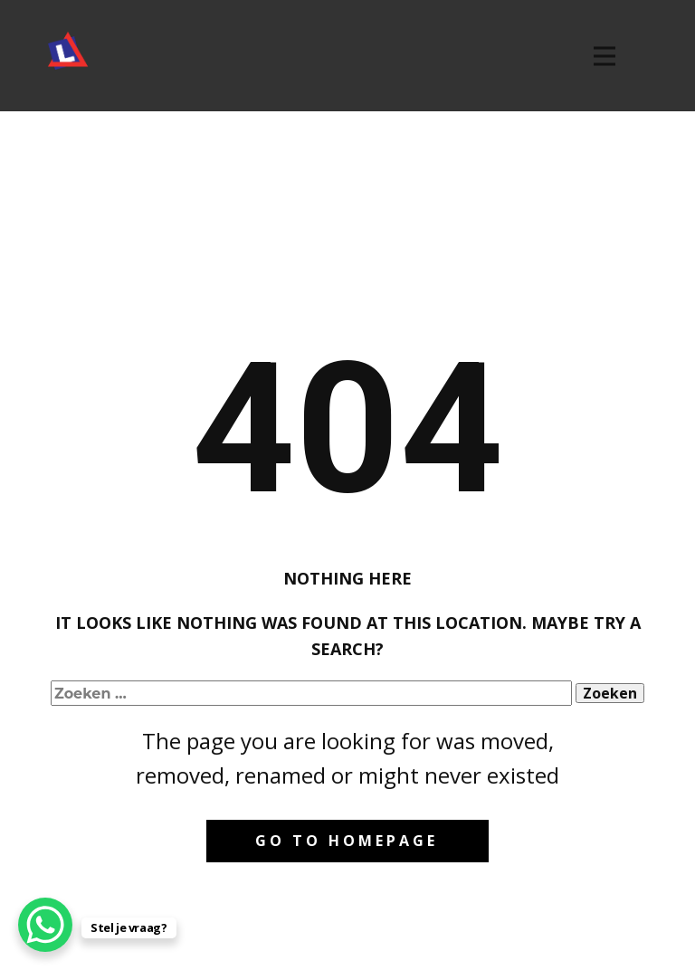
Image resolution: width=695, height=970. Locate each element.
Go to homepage (346, 841)
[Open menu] (604, 56)
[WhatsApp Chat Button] (45, 925)
